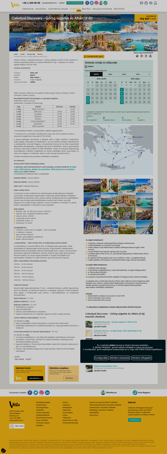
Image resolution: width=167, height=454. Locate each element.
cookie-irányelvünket (144, 347)
